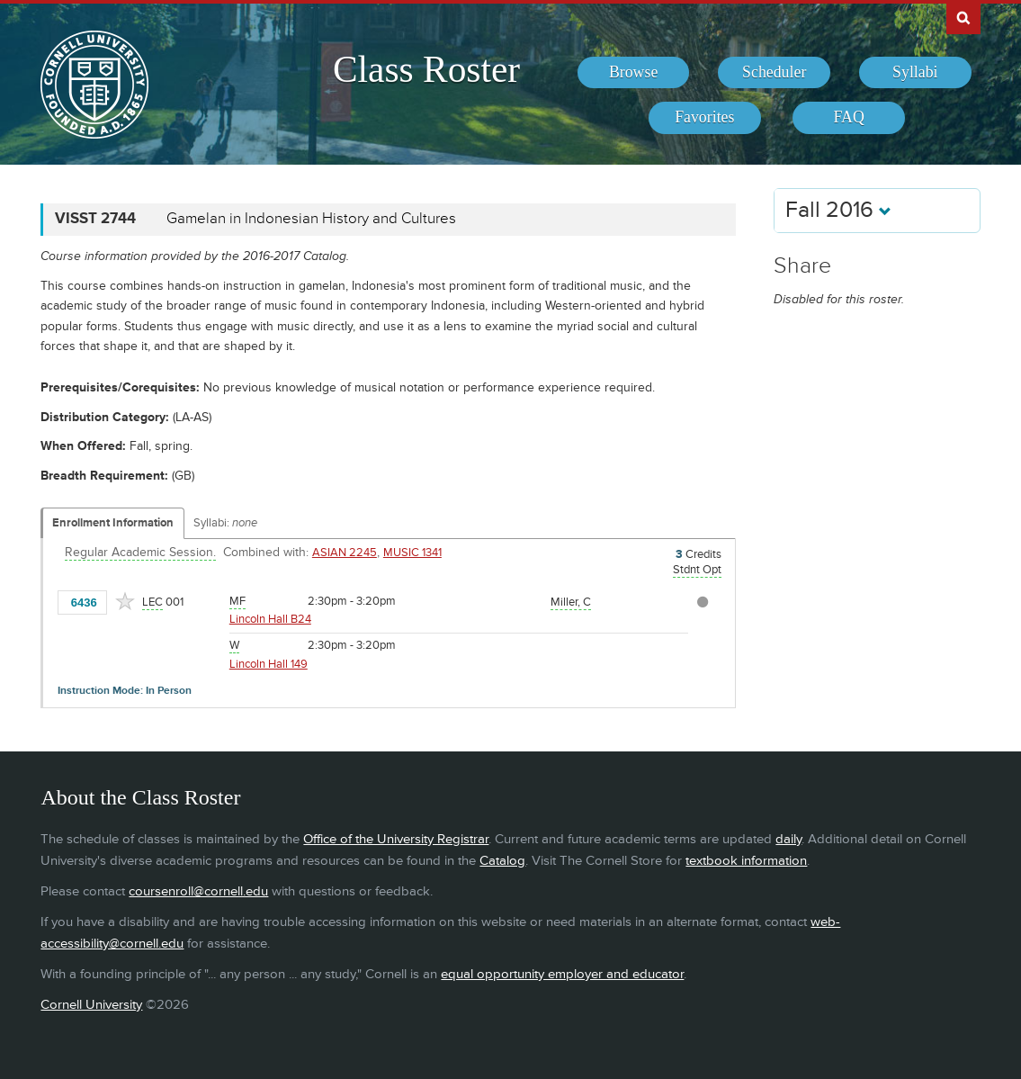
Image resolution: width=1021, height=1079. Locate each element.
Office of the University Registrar (395, 839)
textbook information (746, 860)
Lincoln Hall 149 (268, 664)
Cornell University (91, 1004)
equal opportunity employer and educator (562, 974)
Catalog (502, 860)
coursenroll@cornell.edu (198, 891)
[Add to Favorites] (125, 601)
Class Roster (426, 69)
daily (788, 839)
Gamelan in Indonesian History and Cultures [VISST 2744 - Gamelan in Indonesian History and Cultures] (311, 219)
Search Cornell (963, 17)
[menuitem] (634, 73)
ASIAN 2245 (344, 552)
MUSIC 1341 (412, 552)
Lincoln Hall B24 (270, 619)
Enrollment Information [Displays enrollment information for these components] (113, 523)
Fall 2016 (838, 210)
